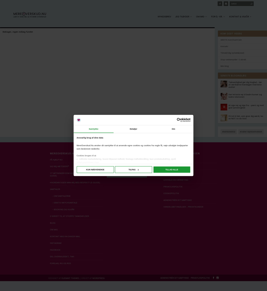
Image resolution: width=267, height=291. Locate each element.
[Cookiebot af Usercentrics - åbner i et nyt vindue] (178, 120)
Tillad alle (171, 169)
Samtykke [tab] (93, 129)
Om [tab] (173, 129)
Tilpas (134, 169)
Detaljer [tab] (133, 129)
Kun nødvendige (95, 169)
